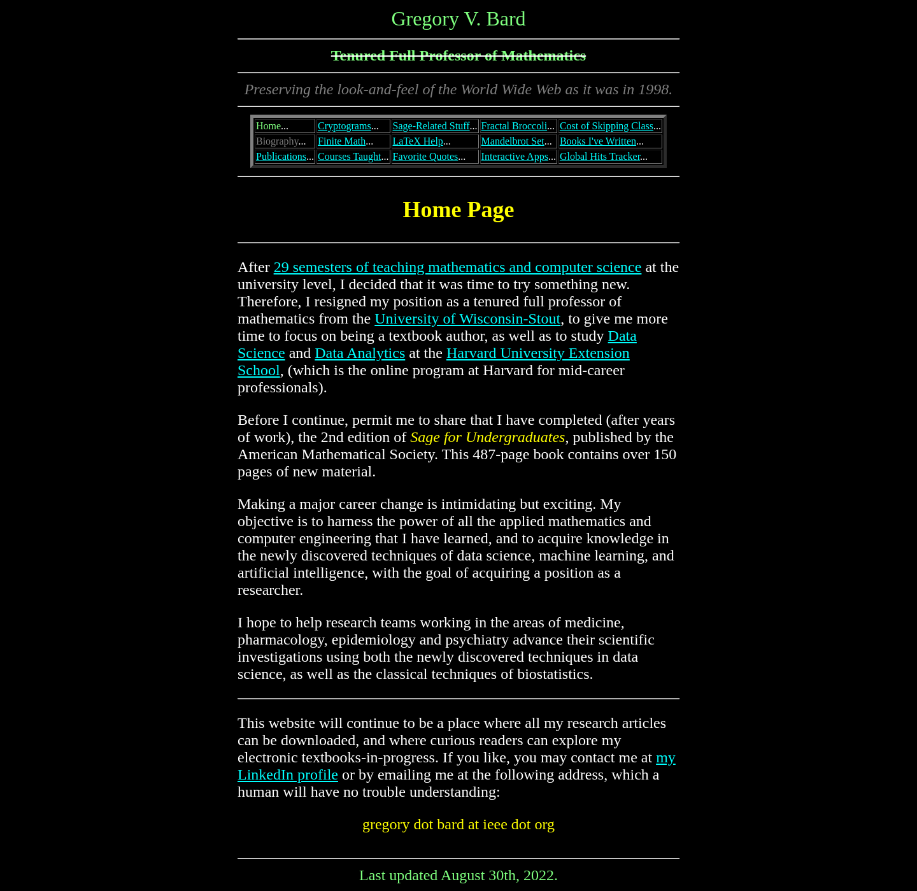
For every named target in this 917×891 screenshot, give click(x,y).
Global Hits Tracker (600, 156)
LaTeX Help (418, 141)
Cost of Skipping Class (606, 125)
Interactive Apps (514, 156)
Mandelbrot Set (512, 141)
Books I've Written (598, 141)
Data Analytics (360, 353)
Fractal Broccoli (514, 125)
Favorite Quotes (425, 156)
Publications (281, 156)
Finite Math (342, 141)
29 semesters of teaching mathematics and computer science (458, 267)
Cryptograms (344, 125)
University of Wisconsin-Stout (467, 318)
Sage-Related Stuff (431, 125)
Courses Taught (349, 156)
